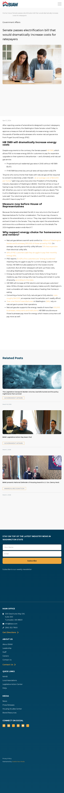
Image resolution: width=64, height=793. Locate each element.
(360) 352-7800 (11, 628)
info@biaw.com (11, 624)
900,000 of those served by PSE (38, 243)
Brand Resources (9, 713)
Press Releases (8, 705)
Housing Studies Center (12, 709)
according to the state (24, 280)
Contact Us (7, 660)
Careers (6, 656)
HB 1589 (50, 150)
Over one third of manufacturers (20, 301)
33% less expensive (50, 247)
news (10, 13)
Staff (4, 652)
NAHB (5, 677)
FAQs (5, 688)
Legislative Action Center (13, 684)
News (5, 701)
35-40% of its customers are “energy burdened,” (36, 259)
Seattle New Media (18, 761)
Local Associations (10, 680)
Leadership (7, 648)
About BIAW (8, 644)
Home (5, 13)
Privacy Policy (7, 758)
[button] (61, 4)
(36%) (48, 301)
